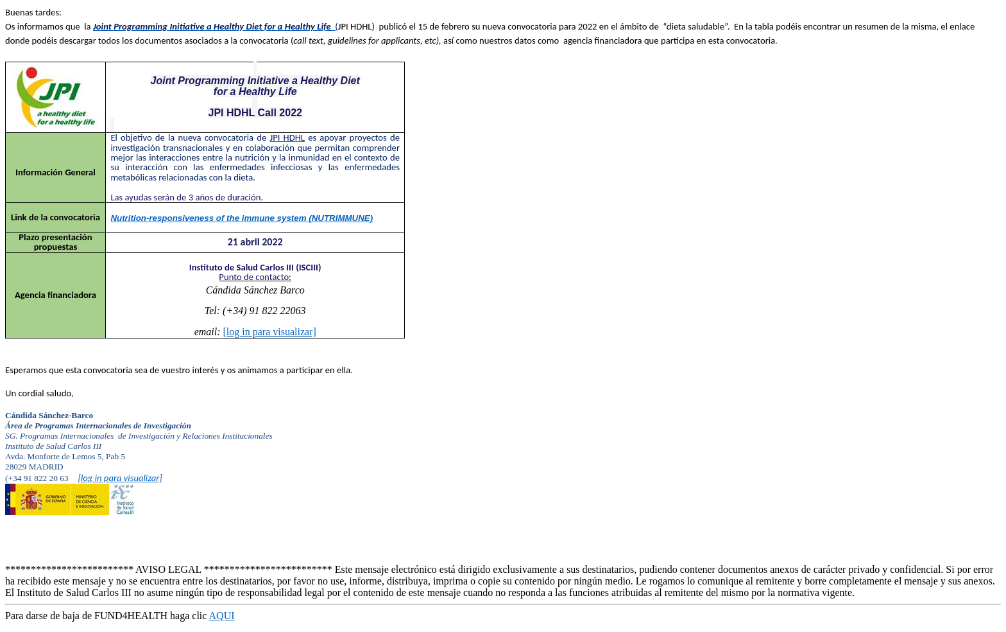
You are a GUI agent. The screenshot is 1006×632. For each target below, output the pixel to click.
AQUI (222, 615)
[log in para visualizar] (269, 331)
